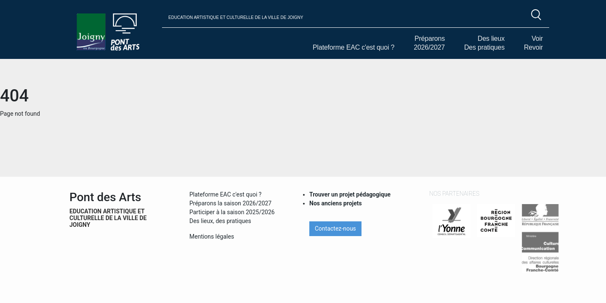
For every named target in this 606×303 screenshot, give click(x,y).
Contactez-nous (335, 228)
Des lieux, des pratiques (220, 221)
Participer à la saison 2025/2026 (232, 212)
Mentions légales (211, 236)
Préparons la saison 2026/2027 (230, 203)
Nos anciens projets (335, 203)
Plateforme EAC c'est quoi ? (353, 47)
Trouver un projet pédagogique (350, 194)
